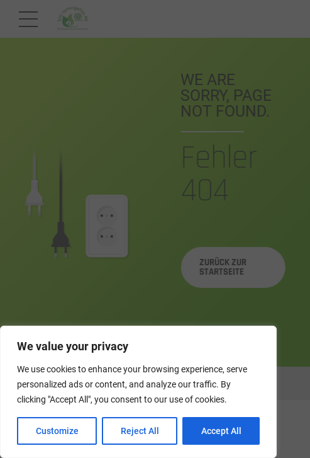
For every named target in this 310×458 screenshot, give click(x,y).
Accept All (221, 431)
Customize (57, 431)
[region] (138, 392)
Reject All (140, 431)
